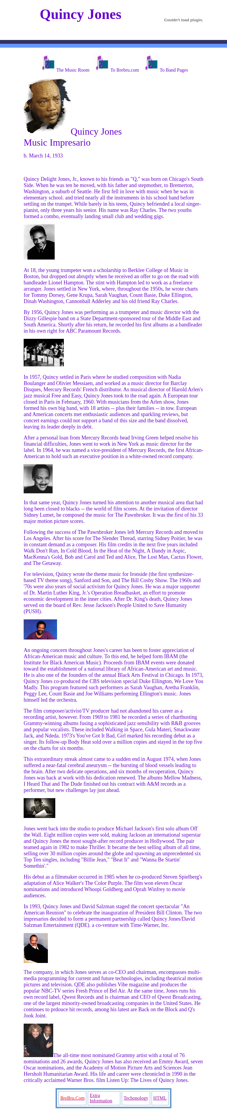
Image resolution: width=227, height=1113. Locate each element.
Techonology (136, 1098)
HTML (160, 1098)
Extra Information (101, 1098)
